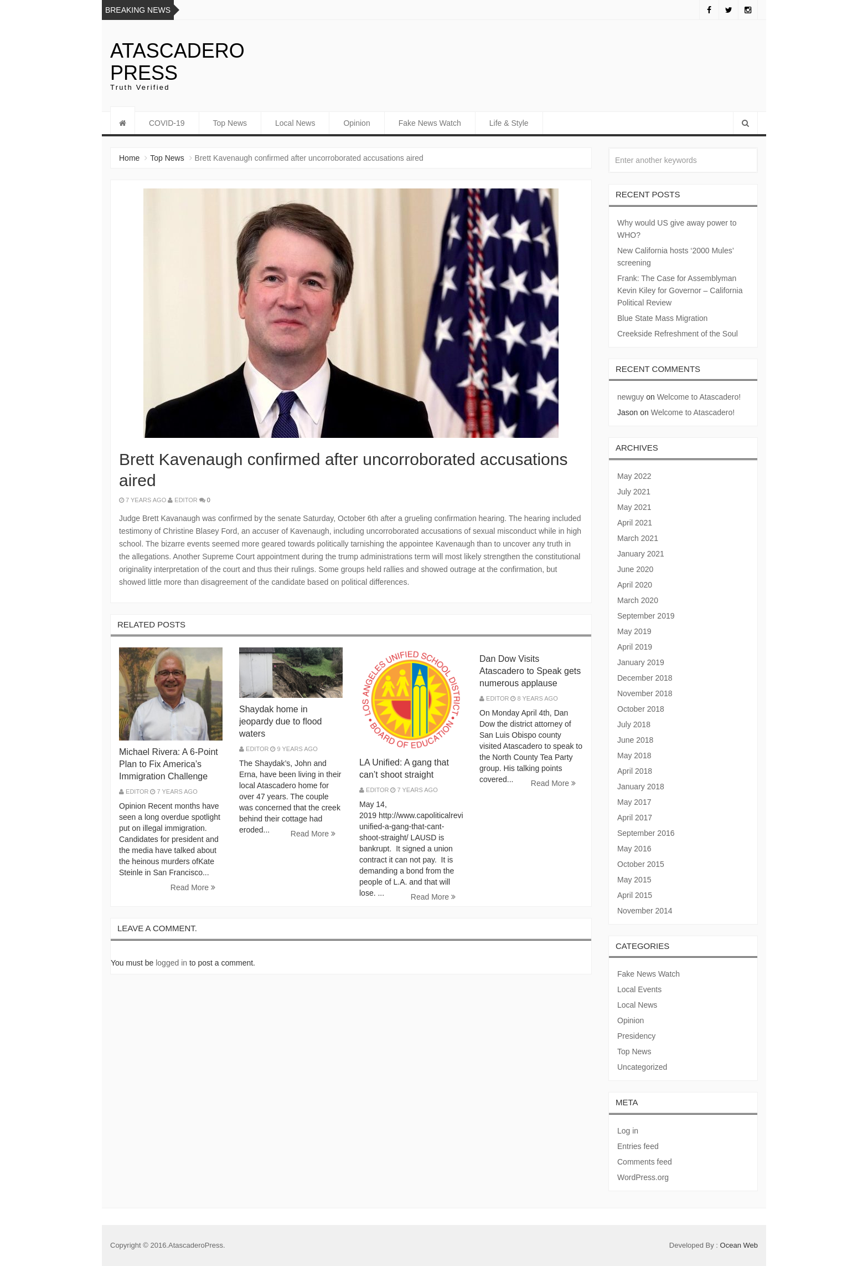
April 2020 (634, 584)
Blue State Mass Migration (662, 318)
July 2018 (633, 724)
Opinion (356, 123)
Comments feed (644, 1161)
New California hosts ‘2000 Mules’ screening (675, 256)
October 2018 (640, 709)
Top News (230, 123)
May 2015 (634, 879)
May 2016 (634, 848)
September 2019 (646, 615)
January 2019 (640, 662)
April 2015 (634, 895)
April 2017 (634, 817)
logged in (171, 962)
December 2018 (645, 677)
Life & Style (509, 123)
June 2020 (635, 569)
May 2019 (634, 631)
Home (129, 158)
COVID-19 (167, 123)
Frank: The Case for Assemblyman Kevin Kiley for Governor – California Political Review (679, 290)
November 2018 (645, 693)
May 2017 (634, 802)
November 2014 (645, 910)
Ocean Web (739, 1245)
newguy (630, 396)
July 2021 (633, 491)
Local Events (639, 989)
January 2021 (640, 553)
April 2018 (634, 771)
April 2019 (634, 646)
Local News (295, 123)
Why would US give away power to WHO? (677, 228)
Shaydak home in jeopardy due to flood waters (280, 721)
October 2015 (640, 864)
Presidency (636, 1036)
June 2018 (635, 740)
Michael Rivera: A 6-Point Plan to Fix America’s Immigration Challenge (168, 764)
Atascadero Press (177, 61)
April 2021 (634, 522)
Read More (192, 887)
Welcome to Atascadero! (699, 396)
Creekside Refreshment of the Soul (677, 333)
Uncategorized (642, 1067)
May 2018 (634, 755)
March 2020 (637, 600)
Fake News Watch (430, 123)
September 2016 (646, 833)
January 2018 (640, 786)
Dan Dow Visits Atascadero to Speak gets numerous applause (530, 671)
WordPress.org (643, 1177)
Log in (627, 1130)
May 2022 (634, 476)
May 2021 (634, 507)
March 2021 (637, 538)
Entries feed (638, 1146)
